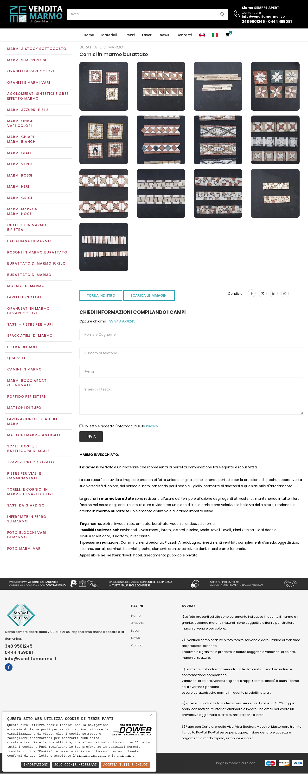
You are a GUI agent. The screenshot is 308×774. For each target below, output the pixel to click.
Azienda (137, 623)
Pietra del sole (22, 347)
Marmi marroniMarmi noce (23, 212)
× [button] (151, 715)
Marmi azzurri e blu (27, 110)
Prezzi (129, 35)
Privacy (152, 426)
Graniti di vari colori (30, 71)
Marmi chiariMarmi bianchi (22, 140)
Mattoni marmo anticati (33, 435)
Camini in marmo (24, 369)
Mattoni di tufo (24, 408)
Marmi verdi (19, 164)
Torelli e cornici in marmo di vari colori (30, 492)
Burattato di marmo (29, 275)
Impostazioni (36, 764)
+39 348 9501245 (120, 322)
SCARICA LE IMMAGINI (148, 296)
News (164, 35)
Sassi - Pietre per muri (30, 324)
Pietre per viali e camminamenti (24, 476)
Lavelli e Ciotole (24, 297)
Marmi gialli (20, 153)
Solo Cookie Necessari (75, 764)
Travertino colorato (30, 462)
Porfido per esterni (27, 397)
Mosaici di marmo (26, 286)
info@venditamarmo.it (31, 659)
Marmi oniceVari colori (20, 124)
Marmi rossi (19, 175)
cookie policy (124, 756)
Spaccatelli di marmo (30, 336)
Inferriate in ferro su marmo (26, 519)
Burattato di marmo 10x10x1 (37, 263)
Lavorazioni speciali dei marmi (32, 422)
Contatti (184, 35)
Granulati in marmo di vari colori (28, 311)
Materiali (109, 35)
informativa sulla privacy (91, 756)
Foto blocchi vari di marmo (26, 535)
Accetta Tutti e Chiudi (125, 764)
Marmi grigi (19, 198)
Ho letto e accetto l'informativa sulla (120, 426)
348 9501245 (253, 21)
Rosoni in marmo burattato (37, 252)
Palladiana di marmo (29, 241)
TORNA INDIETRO (101, 296)
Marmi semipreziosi (26, 60)
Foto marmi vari (24, 549)
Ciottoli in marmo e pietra (26, 228)
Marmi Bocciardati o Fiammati (27, 383)
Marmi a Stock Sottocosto (36, 49)
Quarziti (16, 358)
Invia (91, 437)
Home (89, 35)
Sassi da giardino (26, 505)
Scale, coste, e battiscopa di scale (28, 449)
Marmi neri (18, 187)
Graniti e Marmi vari (28, 83)
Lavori (147, 35)
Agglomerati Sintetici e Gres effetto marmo (38, 97)
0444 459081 (280, 21)
